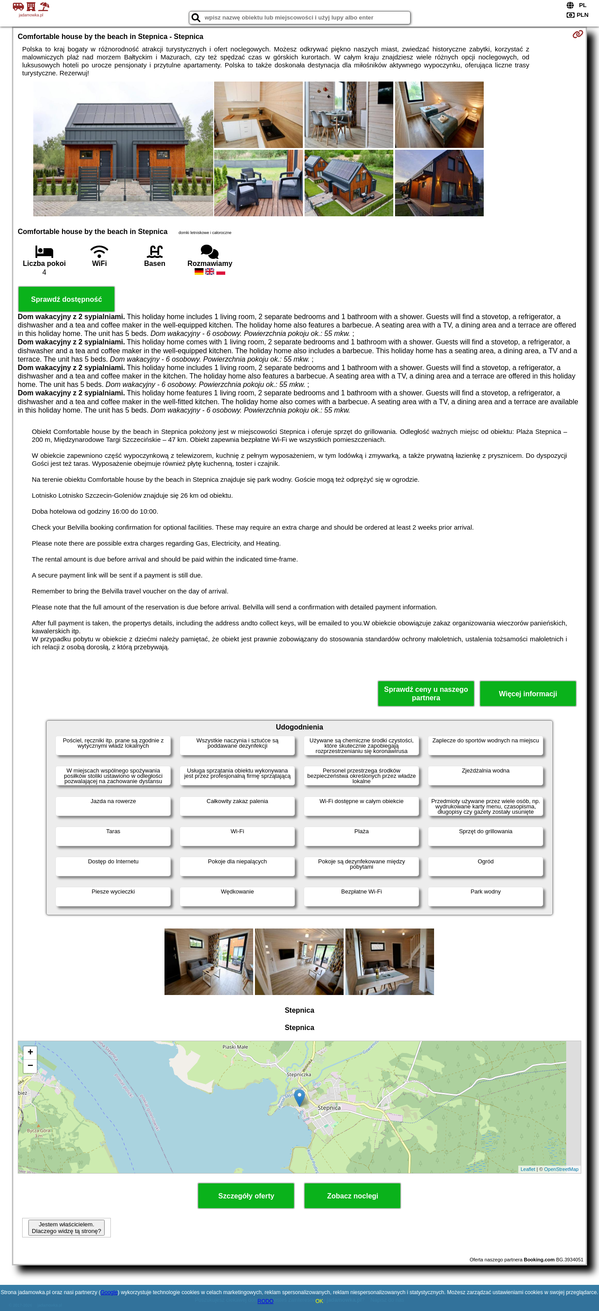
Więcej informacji (528, 694)
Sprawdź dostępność (66, 299)
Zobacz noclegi (353, 1196)
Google (109, 1292)
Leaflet (528, 1169)
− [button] (30, 1066)
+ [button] (30, 1053)
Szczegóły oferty (246, 1196)
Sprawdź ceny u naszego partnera (426, 694)
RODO (266, 1301)
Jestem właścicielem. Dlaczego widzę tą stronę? (66, 1227)
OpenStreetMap (561, 1169)
